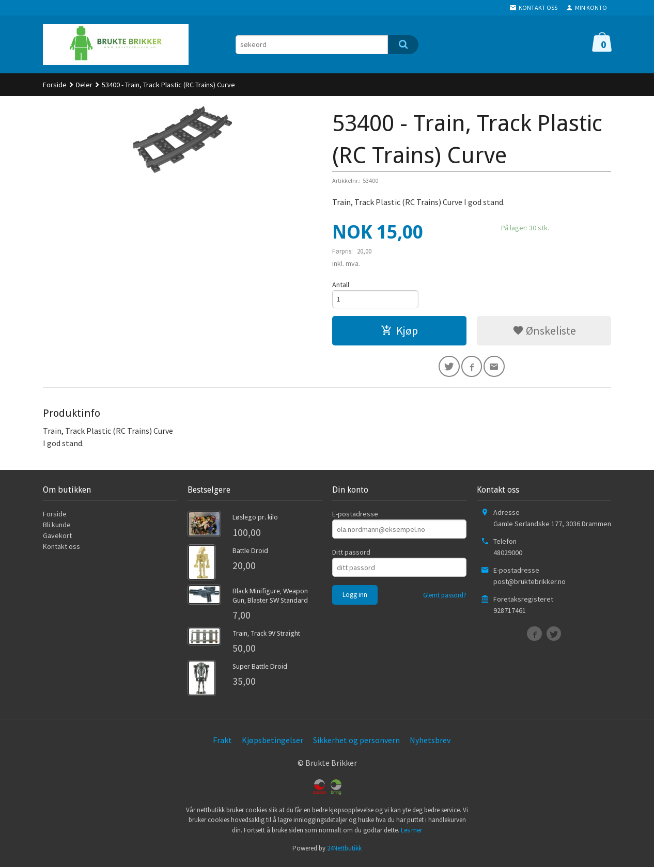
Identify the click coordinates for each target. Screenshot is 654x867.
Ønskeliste (544, 332)
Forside (55, 84)
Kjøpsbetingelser (272, 743)
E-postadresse (355, 517)
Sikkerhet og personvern (356, 743)
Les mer (411, 833)
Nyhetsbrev (430, 743)
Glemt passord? (444, 598)
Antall (340, 284)
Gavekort (57, 538)
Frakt (222, 743)
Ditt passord (351, 555)
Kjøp (399, 332)
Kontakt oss (61, 549)
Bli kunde (57, 527)
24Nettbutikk (344, 851)
